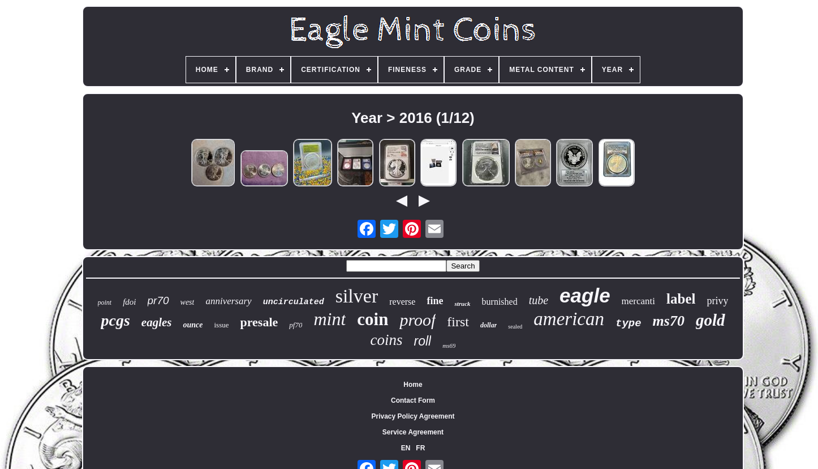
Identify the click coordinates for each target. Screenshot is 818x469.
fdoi (129, 301)
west (187, 302)
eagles (156, 322)
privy (717, 300)
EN (406, 448)
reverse (402, 301)
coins (387, 339)
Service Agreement (413, 432)
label (680, 298)
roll (423, 341)
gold (710, 320)
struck (462, 303)
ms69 (448, 345)
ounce (193, 325)
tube (538, 300)
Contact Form (413, 400)
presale (259, 322)
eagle (584, 295)
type (628, 323)
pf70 (295, 325)
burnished (500, 301)
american (568, 319)
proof (417, 319)
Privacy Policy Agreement (413, 416)
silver (356, 295)
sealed (515, 326)
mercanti (638, 301)
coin (372, 319)
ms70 (668, 321)
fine (435, 300)
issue (221, 325)
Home (412, 385)
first (458, 321)
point (105, 302)
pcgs (115, 320)
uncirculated (293, 302)
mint (329, 319)
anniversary (228, 301)
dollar (488, 325)
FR (420, 448)
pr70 (158, 300)
